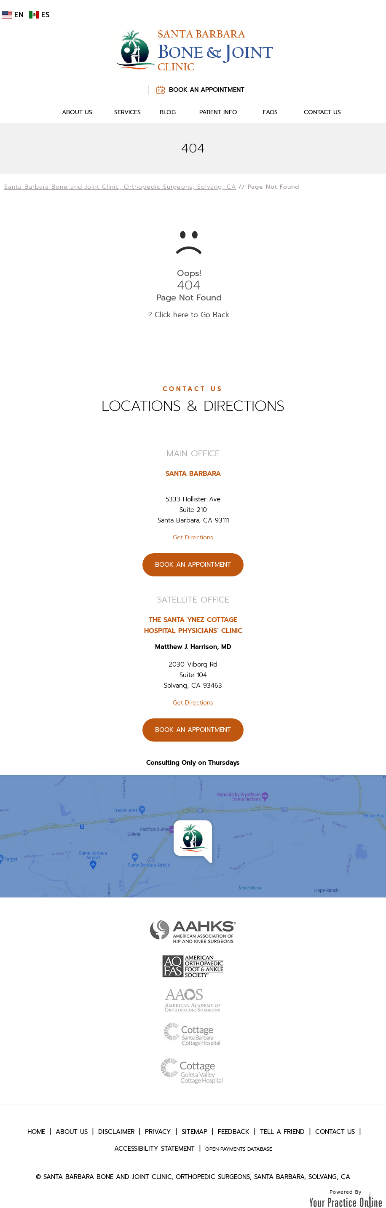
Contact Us (322, 112)
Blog (168, 112)
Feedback (233, 1131)
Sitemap (194, 1131)
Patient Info (218, 112)
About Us (77, 112)
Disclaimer (116, 1131)
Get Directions (193, 537)
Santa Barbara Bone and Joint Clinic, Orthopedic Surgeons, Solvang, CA (120, 186)
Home (40, 112)
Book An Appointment (206, 89)
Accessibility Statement (154, 1148)
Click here (171, 314)
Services (127, 112)
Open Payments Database (238, 1149)
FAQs (270, 112)
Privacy (158, 1131)
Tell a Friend (282, 1131)
